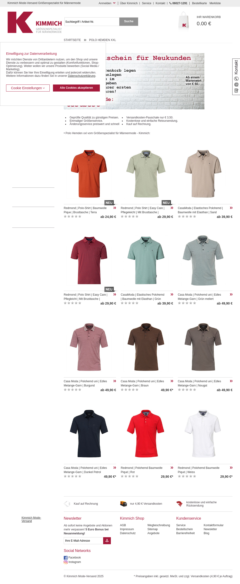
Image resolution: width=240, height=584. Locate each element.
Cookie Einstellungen (28, 88)
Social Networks (77, 551)
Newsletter (73, 518)
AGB (123, 525)
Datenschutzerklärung (81, 75)
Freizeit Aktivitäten (23, 144)
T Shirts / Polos (21, 137)
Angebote (153, 533)
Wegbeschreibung (158, 525)
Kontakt (160, 3)
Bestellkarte (199, 3)
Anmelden (105, 3)
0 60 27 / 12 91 (38, 197)
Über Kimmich (129, 3)
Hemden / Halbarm (24, 130)
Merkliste (215, 3)
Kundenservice (188, 518)
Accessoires (19, 173)
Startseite (72, 40)
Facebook (74, 557)
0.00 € (215, 20)
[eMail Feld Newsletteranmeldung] (83, 540)
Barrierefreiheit (185, 533)
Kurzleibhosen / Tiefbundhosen (31, 108)
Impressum (127, 529)
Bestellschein (184, 529)
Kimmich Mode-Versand (31, 519)
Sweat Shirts (20, 158)
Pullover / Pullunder (24, 166)
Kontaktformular (214, 525)
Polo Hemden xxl (102, 40)
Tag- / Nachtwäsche (24, 151)
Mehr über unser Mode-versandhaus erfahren (38, 217)
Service (146, 3)
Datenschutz (128, 533)
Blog (206, 533)
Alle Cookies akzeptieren (76, 87)
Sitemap (152, 529)
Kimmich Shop (132, 518)
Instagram (74, 562)
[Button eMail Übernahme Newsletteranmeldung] (107, 540)
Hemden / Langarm (24, 123)
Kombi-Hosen (20, 116)
